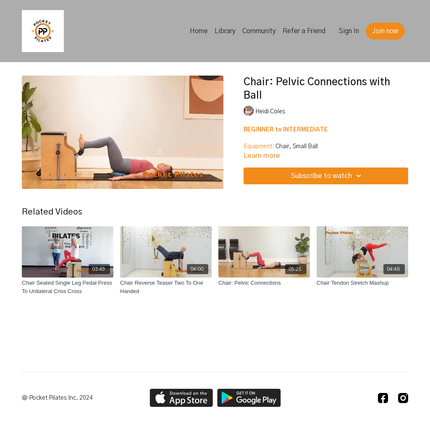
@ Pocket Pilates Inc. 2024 (57, 398)
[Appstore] (181, 397)
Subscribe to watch (327, 176)
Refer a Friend (304, 31)
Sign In (349, 31)
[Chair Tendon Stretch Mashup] (362, 283)
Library (225, 31)
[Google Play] (249, 397)
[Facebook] (383, 398)
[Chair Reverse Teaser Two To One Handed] (166, 287)
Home (199, 31)
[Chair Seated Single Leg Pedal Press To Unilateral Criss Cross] (67, 287)
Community (259, 31)
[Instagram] (403, 398)
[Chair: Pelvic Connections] (264, 283)
